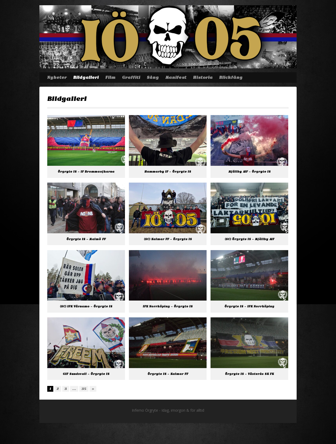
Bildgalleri (86, 77)
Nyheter (57, 77)
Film (110, 77)
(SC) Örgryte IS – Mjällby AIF (249, 239)
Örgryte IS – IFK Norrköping (249, 306)
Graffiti (131, 77)
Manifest (175, 77)
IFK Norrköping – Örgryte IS (168, 306)
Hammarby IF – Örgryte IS (167, 171)
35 (83, 388)
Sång (153, 77)
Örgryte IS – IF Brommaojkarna (86, 171)
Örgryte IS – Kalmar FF (168, 374)
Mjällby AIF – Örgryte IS (249, 171)
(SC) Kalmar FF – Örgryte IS (168, 239)
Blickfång (231, 77)
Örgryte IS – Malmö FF (86, 239)
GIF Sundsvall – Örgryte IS (86, 374)
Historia (203, 77)
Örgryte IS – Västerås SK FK (249, 374)
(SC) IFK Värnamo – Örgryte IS (86, 306)
